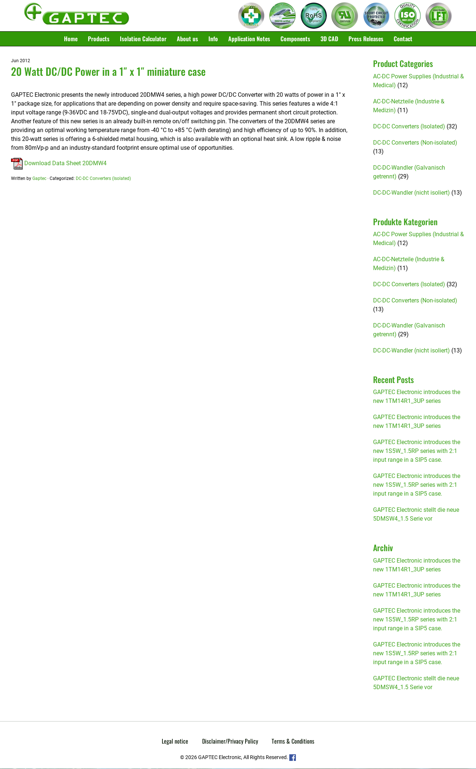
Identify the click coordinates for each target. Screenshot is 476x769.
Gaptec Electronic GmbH (76, 16)
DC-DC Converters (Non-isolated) (415, 142)
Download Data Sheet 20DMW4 (59, 163)
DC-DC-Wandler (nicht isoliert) (411, 192)
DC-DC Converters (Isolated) (103, 178)
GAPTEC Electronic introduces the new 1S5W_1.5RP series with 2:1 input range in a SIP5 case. (416, 451)
